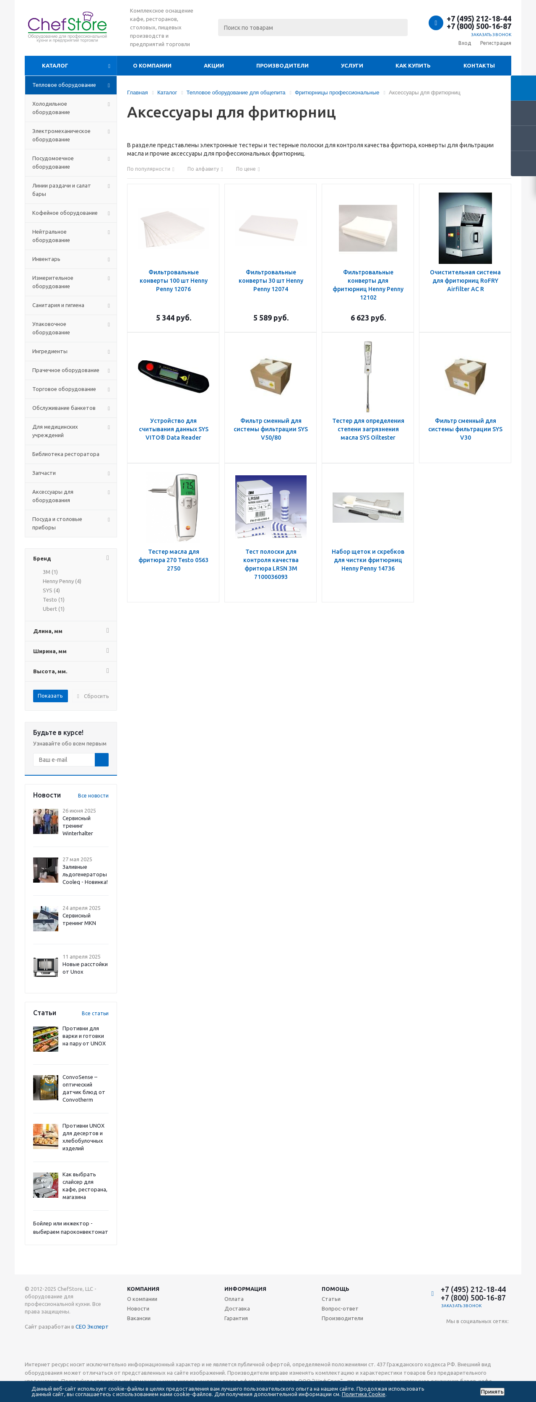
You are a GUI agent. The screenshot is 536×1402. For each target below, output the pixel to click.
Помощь (335, 1289)
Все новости (93, 795)
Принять (492, 1392)
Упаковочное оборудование (51, 328)
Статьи (331, 1299)
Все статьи (95, 1013)
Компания (143, 1289)
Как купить (413, 65)
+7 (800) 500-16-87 (479, 26)
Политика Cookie (363, 1394)
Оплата (234, 1299)
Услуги (352, 65)
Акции (214, 65)
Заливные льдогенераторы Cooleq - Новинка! (85, 874)
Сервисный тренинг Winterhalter (77, 825)
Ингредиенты (50, 351)
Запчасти (44, 473)
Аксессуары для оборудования (52, 496)
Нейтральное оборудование (51, 236)
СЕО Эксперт (92, 1326)
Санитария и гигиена (58, 305)
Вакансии (139, 1318)
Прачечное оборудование (65, 370)
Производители (282, 65)
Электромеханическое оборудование (61, 135)
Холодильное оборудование (51, 108)
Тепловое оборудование (64, 85)
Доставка (237, 1308)
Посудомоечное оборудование (53, 162)
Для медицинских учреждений (55, 431)
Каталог (55, 65)
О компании (152, 65)
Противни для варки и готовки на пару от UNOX (84, 1035)
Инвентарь (46, 259)
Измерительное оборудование (52, 282)
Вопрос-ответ (340, 1308)
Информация (245, 1289)
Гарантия (236, 1318)
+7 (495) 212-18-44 (479, 18)
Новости (138, 1308)
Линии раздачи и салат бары (61, 189)
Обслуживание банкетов (64, 408)
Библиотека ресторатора (65, 454)
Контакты (479, 65)
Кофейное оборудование (65, 213)
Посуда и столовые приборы (57, 523)
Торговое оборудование (64, 389)
